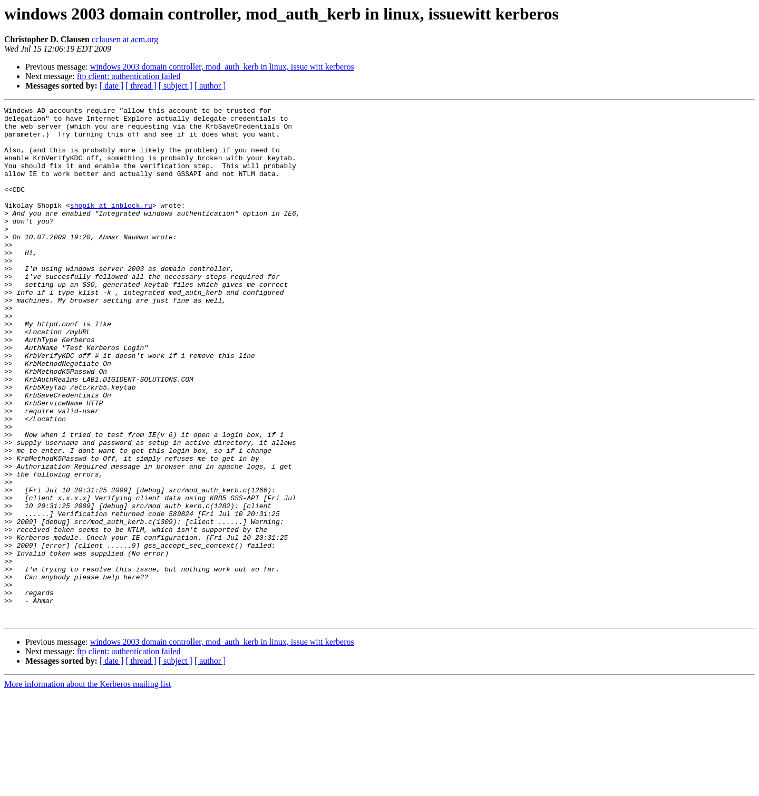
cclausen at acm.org (125, 39)
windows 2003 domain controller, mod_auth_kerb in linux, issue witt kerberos (222, 66)
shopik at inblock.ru (111, 225)
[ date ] (111, 85)
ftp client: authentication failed (129, 76)
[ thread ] (141, 85)
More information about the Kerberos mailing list (87, 786)
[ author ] (210, 85)
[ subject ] (175, 85)
